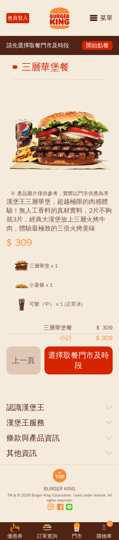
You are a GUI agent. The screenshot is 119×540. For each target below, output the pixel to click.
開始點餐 (97, 45)
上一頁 (23, 360)
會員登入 (18, 18)
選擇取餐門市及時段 (78, 360)
